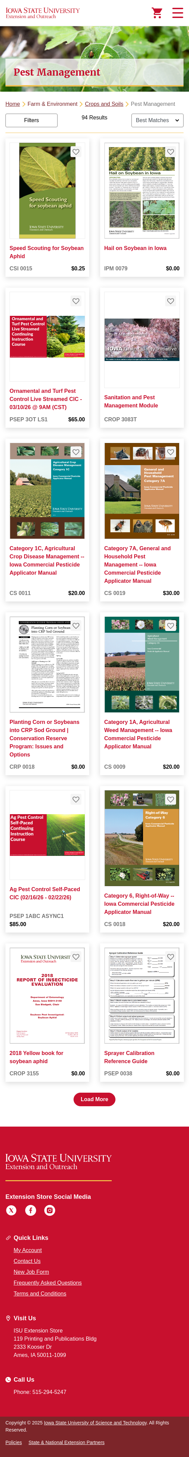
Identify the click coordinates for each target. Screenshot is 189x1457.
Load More (94, 1099)
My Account (28, 1250)
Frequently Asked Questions (48, 1283)
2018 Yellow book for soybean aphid (36, 1057)
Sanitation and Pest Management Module (131, 401)
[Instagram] (49, 1211)
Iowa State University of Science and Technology (95, 1422)
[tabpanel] (94, 610)
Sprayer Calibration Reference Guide (129, 1057)
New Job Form (31, 1272)
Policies (13, 1442)
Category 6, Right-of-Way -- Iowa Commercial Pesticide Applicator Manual (139, 904)
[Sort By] (157, 120)
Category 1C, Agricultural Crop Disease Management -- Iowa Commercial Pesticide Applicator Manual (47, 560)
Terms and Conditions (40, 1294)
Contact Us (27, 1261)
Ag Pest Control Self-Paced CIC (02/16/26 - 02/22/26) (45, 894)
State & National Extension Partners (67, 1442)
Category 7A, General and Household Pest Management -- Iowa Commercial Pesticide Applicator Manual (137, 564)
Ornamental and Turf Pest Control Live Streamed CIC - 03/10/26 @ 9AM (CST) (46, 399)
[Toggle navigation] (177, 12)
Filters (31, 120)
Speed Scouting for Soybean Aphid (47, 252)
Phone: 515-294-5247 (40, 1392)
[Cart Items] (156, 13)
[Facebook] (30, 1211)
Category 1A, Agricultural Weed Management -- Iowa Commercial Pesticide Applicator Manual (138, 734)
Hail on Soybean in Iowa (135, 248)
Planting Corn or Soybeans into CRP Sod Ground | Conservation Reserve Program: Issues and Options (44, 738)
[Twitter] (11, 1211)
